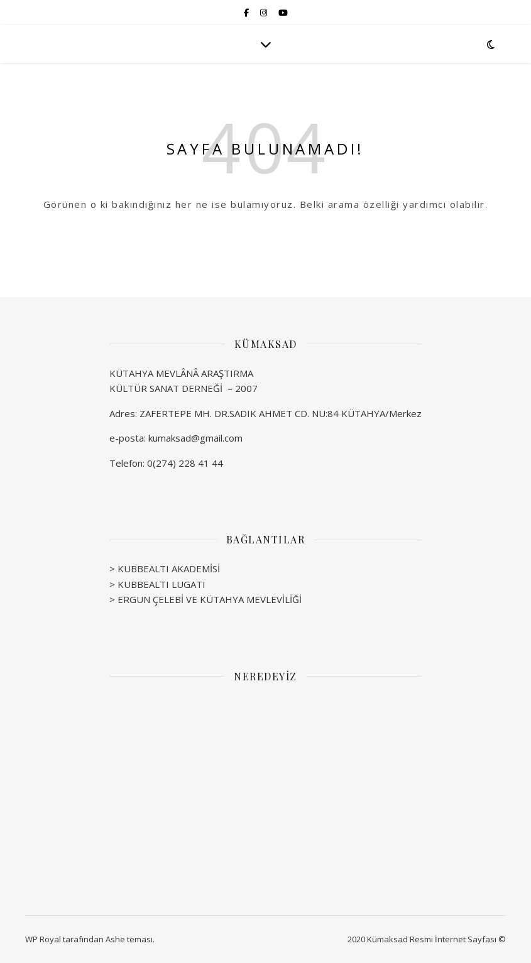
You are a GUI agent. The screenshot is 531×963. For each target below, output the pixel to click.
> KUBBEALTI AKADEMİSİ (164, 568)
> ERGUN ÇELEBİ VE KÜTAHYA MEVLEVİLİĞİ (205, 599)
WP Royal (43, 939)
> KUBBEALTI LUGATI (157, 584)
